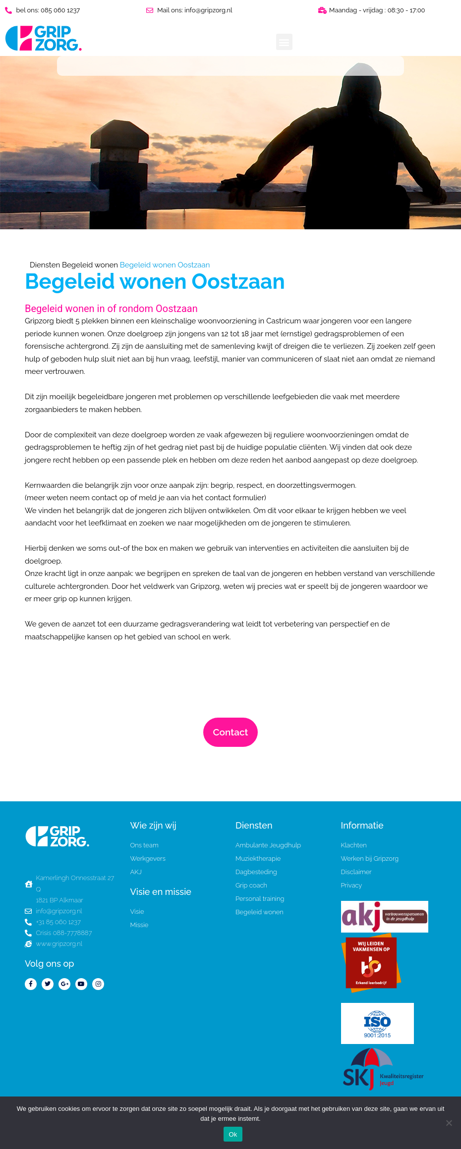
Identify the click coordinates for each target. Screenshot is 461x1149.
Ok (233, 1134)
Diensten (45, 265)
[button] (284, 42)
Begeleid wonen (90, 265)
